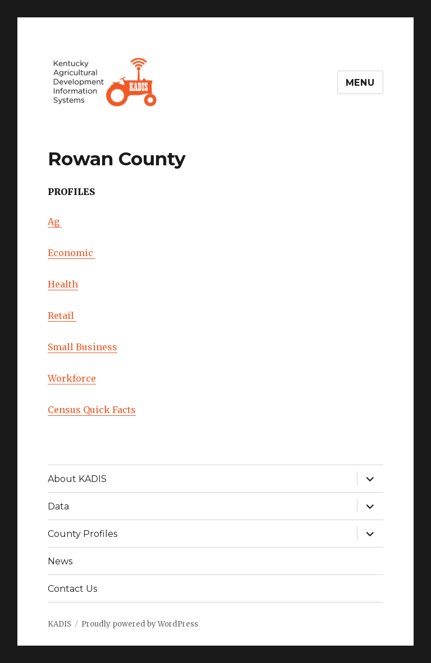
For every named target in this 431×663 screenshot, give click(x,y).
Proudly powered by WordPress (139, 624)
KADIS (59, 624)
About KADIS (77, 479)
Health (63, 284)
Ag (55, 221)
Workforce (72, 378)
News (60, 561)
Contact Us (72, 588)
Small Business (82, 347)
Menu (360, 82)
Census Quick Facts (92, 409)
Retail (62, 315)
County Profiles (82, 533)
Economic (71, 252)
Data (58, 506)
